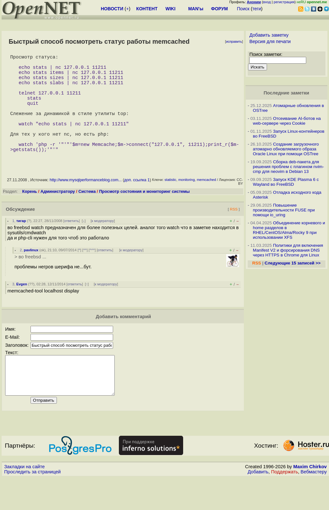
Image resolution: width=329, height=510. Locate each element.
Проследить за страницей (32, 503)
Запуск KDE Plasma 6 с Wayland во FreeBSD (286, 182)
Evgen (21, 308)
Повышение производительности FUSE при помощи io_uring (284, 210)
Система (87, 215)
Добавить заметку (269, 35)
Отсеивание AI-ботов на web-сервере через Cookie (287, 121)
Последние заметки (286, 92)
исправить (234, 41)
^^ (85, 274)
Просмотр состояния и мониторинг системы (144, 215)
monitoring (186, 204)
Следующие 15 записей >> (293, 263)
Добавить (258, 503)
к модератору (103, 245)
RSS (233, 233)
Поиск (243, 8)
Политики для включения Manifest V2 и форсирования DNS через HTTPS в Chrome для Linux (288, 250)
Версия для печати (270, 41)
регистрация (284, 2)
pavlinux (31, 274)
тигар (21, 245)
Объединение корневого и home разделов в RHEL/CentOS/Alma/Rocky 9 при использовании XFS (289, 230)
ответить (71, 245)
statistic (170, 204)
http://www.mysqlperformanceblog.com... (85, 204)
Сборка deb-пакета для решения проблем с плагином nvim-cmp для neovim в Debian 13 (288, 166)
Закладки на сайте (24, 498)
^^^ (92, 274)
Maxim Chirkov (310, 498)
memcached (206, 204)
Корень (29, 215)
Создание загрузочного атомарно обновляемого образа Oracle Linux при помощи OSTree (286, 149)
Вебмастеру (314, 503)
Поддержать (284, 503)
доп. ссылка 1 (137, 204)
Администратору (57, 215)
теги (256, 8)
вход (267, 2)
